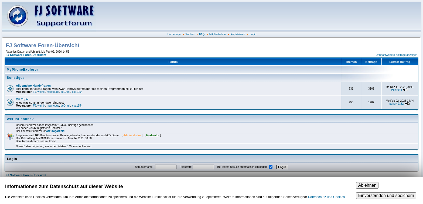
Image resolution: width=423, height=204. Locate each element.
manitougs (53, 91)
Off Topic (22, 99)
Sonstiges (16, 78)
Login (253, 34)
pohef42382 (397, 103)
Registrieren (237, 34)
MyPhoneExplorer (22, 70)
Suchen (190, 34)
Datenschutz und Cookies (326, 197)
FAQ (201, 34)
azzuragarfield (55, 131)
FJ (34, 91)
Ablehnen (367, 185)
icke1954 (76, 91)
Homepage (174, 34)
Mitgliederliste (217, 34)
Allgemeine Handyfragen (33, 85)
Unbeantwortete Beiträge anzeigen (396, 54)
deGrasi (65, 91)
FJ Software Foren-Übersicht (26, 54)
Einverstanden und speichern (386, 195)
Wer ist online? (20, 119)
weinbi (41, 91)
